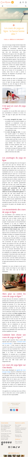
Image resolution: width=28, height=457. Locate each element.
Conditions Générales (20, 429)
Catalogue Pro (18, 436)
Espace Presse (18, 443)
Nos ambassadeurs (5, 436)
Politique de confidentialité (18, 431)
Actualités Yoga (5, 435)
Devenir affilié (4, 439)
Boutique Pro (18, 435)
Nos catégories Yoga (6, 425)
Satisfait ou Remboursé (20, 428)
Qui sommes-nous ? (6, 428)
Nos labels (3, 429)
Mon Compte (18, 425)
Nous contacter (18, 441)
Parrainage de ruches (6, 433)
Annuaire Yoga (4, 438)
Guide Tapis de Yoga (6, 431)
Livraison (17, 426)
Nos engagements (5, 426)
